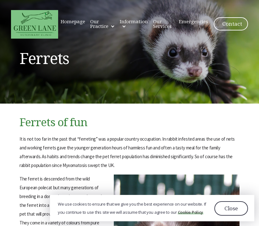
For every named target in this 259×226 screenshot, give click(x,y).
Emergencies (193, 21)
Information (134, 21)
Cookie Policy (190, 212)
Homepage (73, 21)
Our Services (162, 23)
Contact (232, 23)
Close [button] (231, 208)
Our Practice (99, 23)
